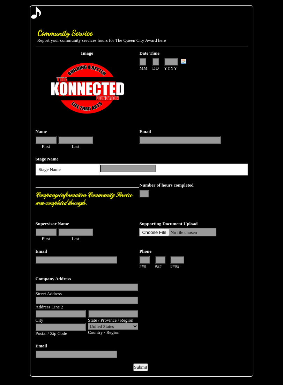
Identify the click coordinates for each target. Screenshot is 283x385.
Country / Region (103, 332)
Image (87, 53)
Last (75, 146)
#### (174, 266)
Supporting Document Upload (168, 223)
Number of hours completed (166, 185)
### (142, 266)
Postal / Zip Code (51, 333)
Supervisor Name (52, 223)
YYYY (170, 68)
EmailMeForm (141, 12)
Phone (145, 251)
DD (155, 68)
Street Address (49, 293)
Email (145, 131)
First (46, 146)
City (39, 320)
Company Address (53, 278)
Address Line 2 (49, 306)
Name (41, 131)
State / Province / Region (110, 320)
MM (143, 68)
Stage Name (47, 159)
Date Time (149, 53)
